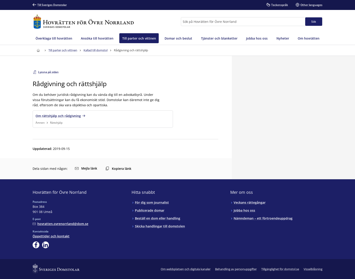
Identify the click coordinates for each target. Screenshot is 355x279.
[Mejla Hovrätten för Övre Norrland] (60, 223)
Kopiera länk (118, 168)
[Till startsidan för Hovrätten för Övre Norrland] (83, 21)
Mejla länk (86, 168)
